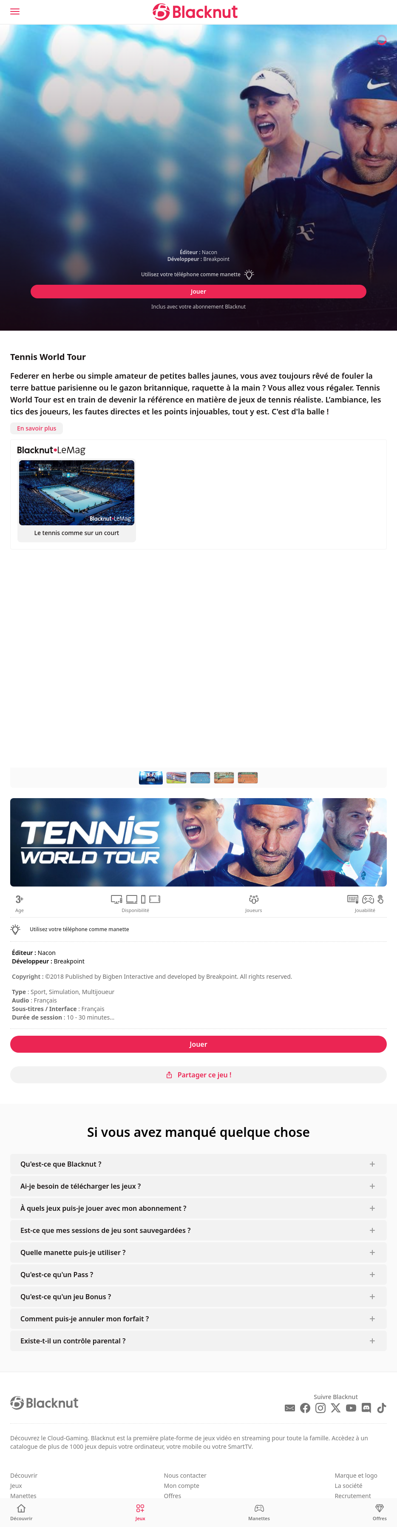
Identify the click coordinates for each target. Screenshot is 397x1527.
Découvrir (23, 1475)
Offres (172, 1496)
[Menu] (15, 11)
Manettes (23, 1496)
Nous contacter (185, 1475)
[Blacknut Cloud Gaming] (195, 11)
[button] (198, 274)
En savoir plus (36, 428)
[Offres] (380, 1512)
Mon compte (181, 1486)
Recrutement (353, 1496)
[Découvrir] (21, 1512)
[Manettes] (259, 1512)
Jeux (16, 1486)
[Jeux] (140, 1512)
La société (348, 1486)
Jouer (198, 291)
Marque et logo (356, 1475)
